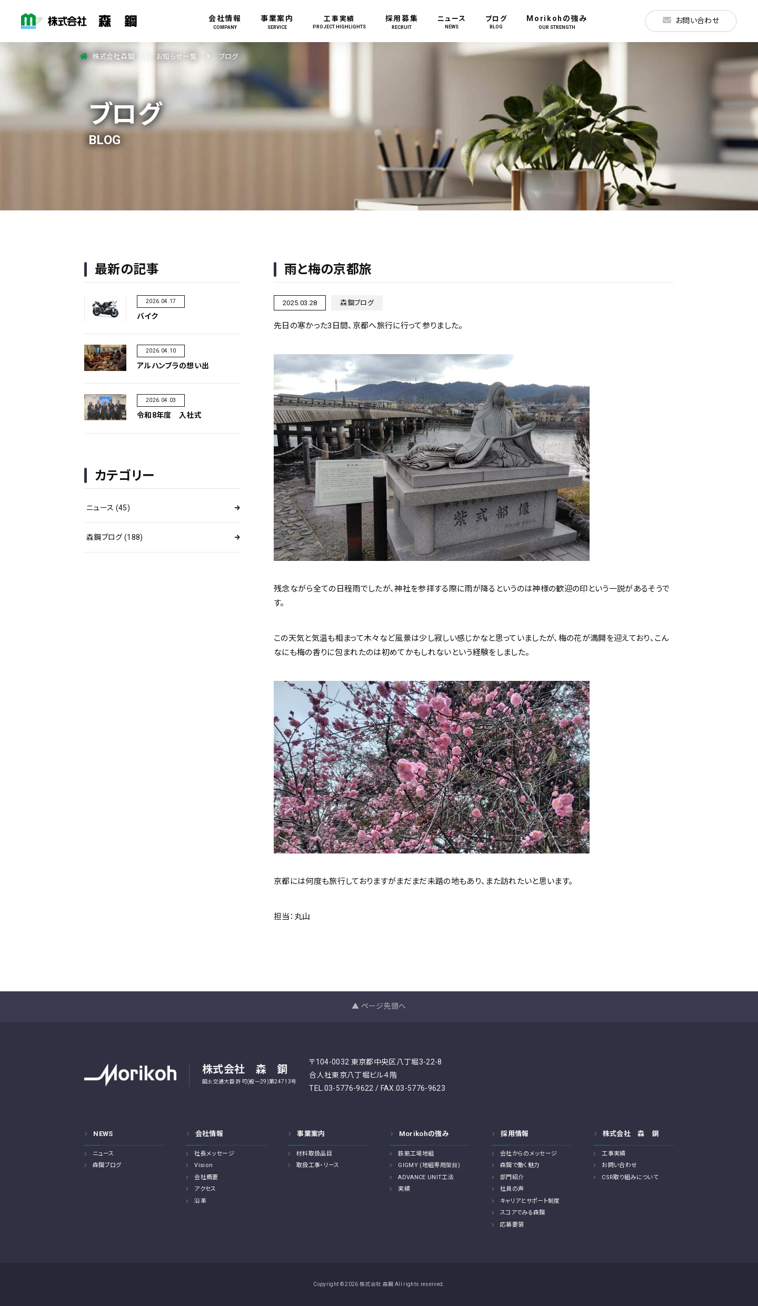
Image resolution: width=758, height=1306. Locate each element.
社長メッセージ (214, 1153)
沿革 (200, 1201)
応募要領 (512, 1224)
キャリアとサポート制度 (530, 1201)
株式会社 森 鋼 (631, 1134)
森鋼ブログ (114, 537)
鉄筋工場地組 (416, 1153)
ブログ (496, 22)
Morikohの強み (556, 22)
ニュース (451, 22)
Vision (203, 1165)
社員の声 (512, 1189)
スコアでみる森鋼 (522, 1212)
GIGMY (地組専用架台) (429, 1165)
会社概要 (206, 1177)
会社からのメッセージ (528, 1153)
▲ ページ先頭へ (379, 1006)
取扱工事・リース (318, 1165)
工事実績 (339, 22)
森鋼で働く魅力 (520, 1165)
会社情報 (225, 22)
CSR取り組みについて (630, 1177)
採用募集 (401, 22)
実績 (404, 1189)
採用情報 (514, 1134)
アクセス (205, 1189)
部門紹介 (512, 1177)
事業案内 (277, 22)
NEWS (103, 1134)
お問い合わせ (691, 20)
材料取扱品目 (314, 1153)
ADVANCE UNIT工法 (426, 1177)
